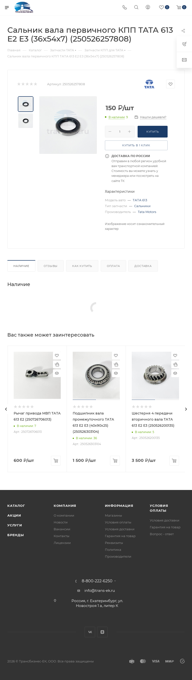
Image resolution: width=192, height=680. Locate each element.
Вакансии (62, 529)
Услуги (14, 525)
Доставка (143, 266)
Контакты (61, 536)
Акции (14, 515)
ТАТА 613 (140, 200)
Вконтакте (90, 632)
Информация (119, 506)
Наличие (21, 266)
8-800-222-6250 (97, 581)
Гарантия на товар (120, 536)
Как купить (82, 266)
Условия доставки (119, 529)
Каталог (16, 506)
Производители (118, 556)
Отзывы (51, 266)
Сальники (142, 206)
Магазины (113, 515)
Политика (113, 550)
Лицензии (62, 543)
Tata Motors (147, 212)
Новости (61, 522)
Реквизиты (114, 543)
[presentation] (6, 409)
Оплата (113, 266)
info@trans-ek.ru (99, 590)
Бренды (15, 535)
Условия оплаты (118, 522)
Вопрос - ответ (162, 534)
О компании (64, 515)
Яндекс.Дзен (102, 632)
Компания (65, 506)
